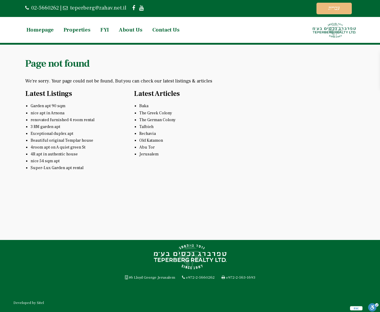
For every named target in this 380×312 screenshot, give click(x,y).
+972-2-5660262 (200, 277)
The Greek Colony (155, 113)
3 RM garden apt (45, 127)
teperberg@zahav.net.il (97, 7)
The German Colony (157, 120)
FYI (104, 29)
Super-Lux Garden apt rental (57, 168)
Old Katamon (151, 140)
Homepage (40, 29)
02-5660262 (45, 7)
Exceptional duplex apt (52, 133)
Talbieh (146, 127)
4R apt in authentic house (54, 154)
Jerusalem (149, 154)
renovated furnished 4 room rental (62, 120)
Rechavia (147, 133)
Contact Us (166, 29)
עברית (334, 8)
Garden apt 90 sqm (48, 106)
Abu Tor (147, 147)
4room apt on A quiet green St (58, 147)
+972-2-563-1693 (240, 277)
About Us (130, 29)
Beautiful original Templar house (62, 140)
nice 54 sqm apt (45, 161)
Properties (77, 29)
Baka (143, 106)
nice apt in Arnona (47, 113)
